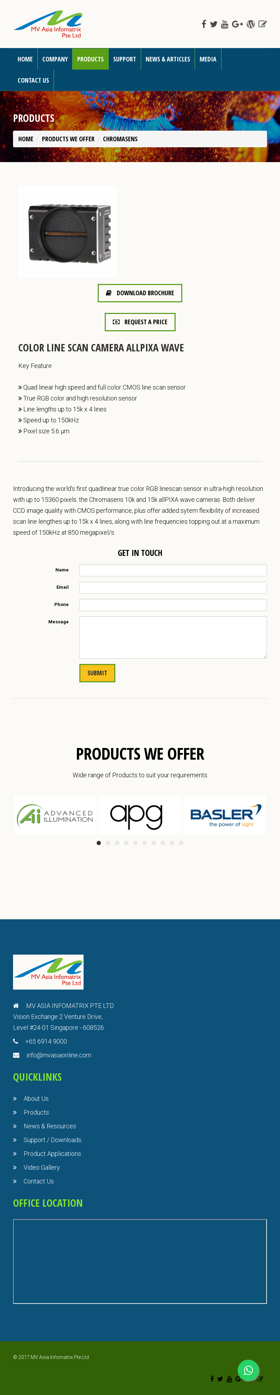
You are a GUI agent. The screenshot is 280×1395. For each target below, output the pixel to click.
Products (90, 59)
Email (62, 587)
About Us (36, 1098)
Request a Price (140, 321)
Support (124, 59)
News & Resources (50, 1126)
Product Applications (52, 1153)
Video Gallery (42, 1167)
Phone (61, 604)
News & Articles (168, 59)
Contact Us (39, 1181)
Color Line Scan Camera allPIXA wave (101, 347)
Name (62, 569)
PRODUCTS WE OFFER (68, 139)
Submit (97, 673)
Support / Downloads (52, 1140)
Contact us (33, 80)
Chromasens (120, 139)
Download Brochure (140, 293)
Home (25, 59)
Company (55, 59)
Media (208, 59)
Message (58, 621)
